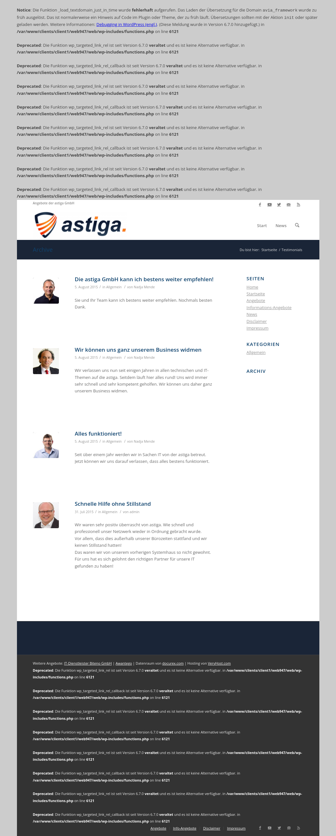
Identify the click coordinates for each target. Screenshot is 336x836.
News (251, 314)
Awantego (124, 663)
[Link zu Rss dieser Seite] (298, 204)
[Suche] (297, 225)
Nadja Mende (144, 287)
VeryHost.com (219, 663)
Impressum (257, 328)
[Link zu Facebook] (260, 204)
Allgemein (114, 287)
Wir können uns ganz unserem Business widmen (138, 349)
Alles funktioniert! (98, 433)
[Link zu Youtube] (269, 204)
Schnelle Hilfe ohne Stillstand (113, 503)
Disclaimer (256, 321)
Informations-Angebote (269, 307)
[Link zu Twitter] (279, 204)
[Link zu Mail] (288, 204)
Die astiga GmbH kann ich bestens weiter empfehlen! (144, 279)
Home (252, 287)
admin (135, 512)
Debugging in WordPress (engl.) (126, 24)
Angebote (255, 300)
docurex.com (173, 663)
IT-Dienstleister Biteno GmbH (88, 663)
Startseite (255, 294)
